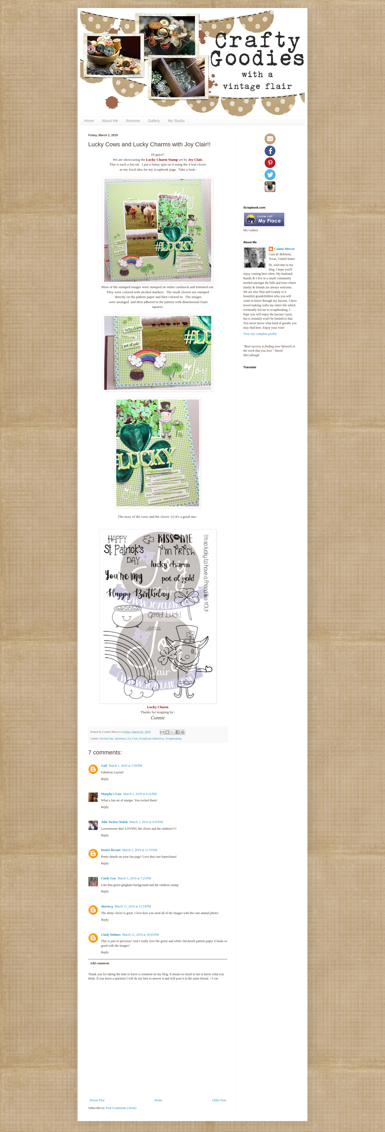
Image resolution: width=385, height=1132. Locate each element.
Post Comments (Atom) (121, 1108)
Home (89, 121)
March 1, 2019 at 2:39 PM (125, 765)
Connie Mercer (284, 249)
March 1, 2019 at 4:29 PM (146, 822)
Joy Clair (132, 738)
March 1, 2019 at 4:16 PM (139, 794)
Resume (133, 121)
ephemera (120, 738)
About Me (110, 121)
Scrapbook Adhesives (151, 738)
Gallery (154, 121)
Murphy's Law (111, 794)
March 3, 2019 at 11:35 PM (139, 850)
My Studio (176, 121)
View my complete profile (260, 334)
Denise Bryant (111, 850)
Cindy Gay (108, 878)
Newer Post (97, 1100)
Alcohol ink (106, 738)
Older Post (219, 1100)
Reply (105, 779)
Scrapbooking (173, 738)
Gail (104, 765)
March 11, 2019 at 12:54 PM (132, 906)
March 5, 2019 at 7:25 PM (134, 878)
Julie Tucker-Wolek (114, 822)
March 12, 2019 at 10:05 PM (140, 935)
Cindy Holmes (111, 935)
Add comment (99, 963)
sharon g (107, 906)
